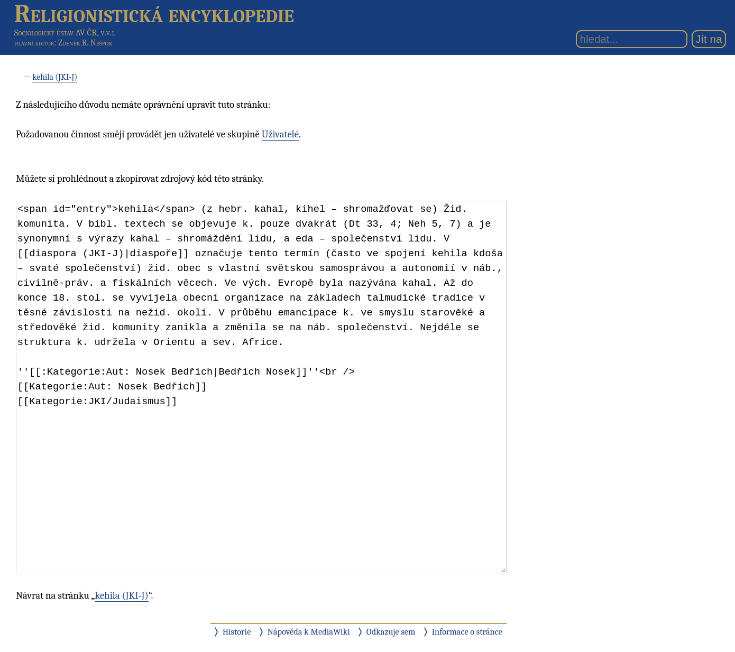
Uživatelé (280, 134)
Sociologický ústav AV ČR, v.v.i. (65, 32)
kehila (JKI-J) (54, 77)
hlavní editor (34, 43)
